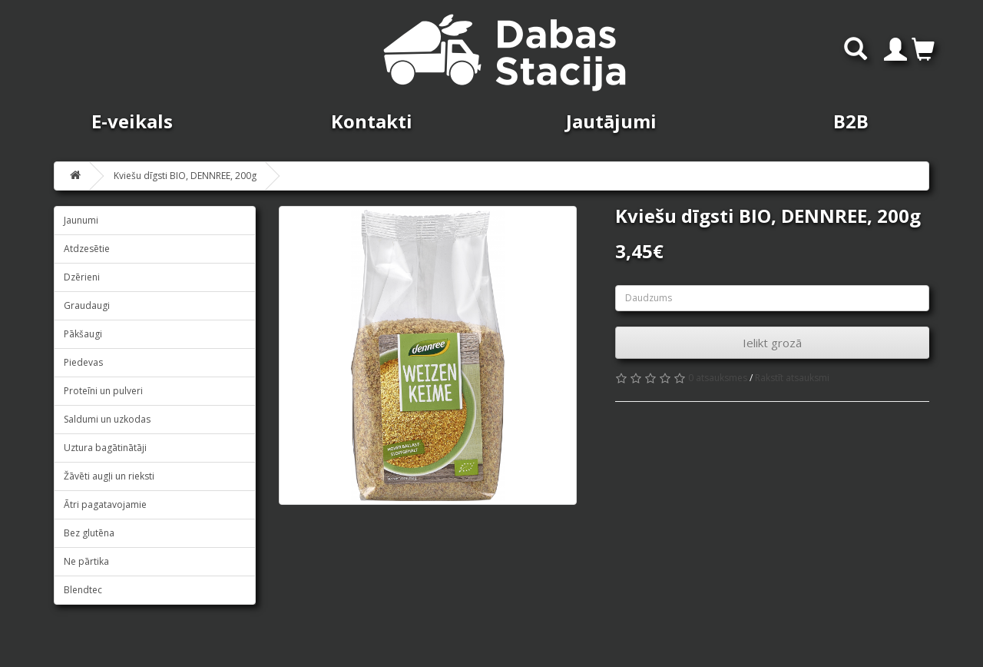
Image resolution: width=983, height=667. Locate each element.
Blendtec (83, 589)
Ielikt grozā (772, 342)
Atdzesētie (87, 248)
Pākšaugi (83, 333)
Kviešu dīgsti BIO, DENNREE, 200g (185, 175)
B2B (851, 121)
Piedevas (83, 362)
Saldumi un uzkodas (107, 419)
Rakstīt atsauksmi (792, 377)
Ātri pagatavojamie (105, 504)
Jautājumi (611, 121)
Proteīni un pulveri (103, 390)
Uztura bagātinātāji (105, 447)
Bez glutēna (89, 532)
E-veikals (132, 121)
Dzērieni (82, 277)
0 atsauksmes (717, 377)
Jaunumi (81, 220)
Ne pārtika (86, 561)
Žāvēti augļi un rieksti (109, 476)
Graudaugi (87, 305)
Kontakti (371, 121)
